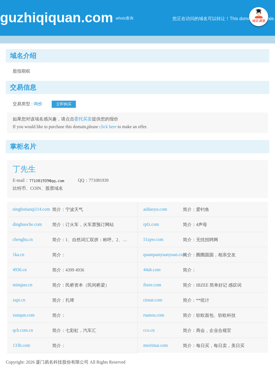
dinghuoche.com (27, 224)
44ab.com (152, 269)
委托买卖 (83, 119)
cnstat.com (152, 300)
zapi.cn (19, 300)
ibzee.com (152, 284)
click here (108, 126)
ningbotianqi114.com (31, 209)
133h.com (21, 345)
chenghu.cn (23, 239)
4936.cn (20, 269)
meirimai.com (155, 345)
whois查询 (124, 18)
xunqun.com (24, 315)
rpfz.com (151, 224)
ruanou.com (153, 315)
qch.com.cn (23, 330)
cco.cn (149, 330)
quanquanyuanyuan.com (164, 254)
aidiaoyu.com (155, 209)
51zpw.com (153, 239)
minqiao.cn (22, 284)
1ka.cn (18, 254)
